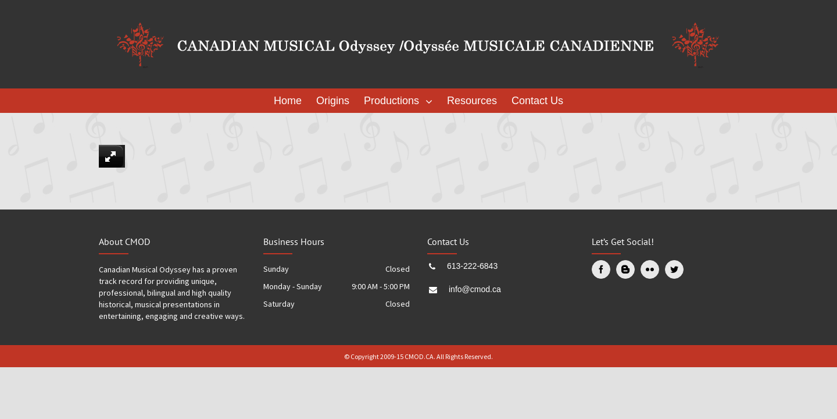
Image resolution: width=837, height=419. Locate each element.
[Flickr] (650, 269)
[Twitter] (674, 269)
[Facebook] (601, 269)
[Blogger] (625, 269)
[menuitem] (290, 100)
